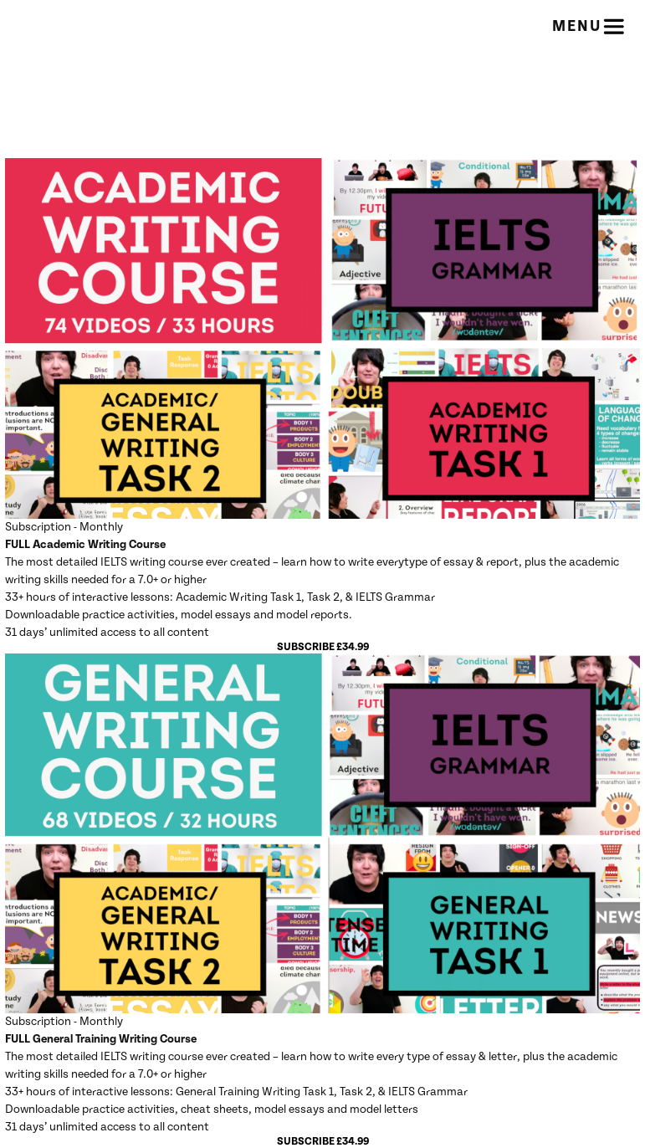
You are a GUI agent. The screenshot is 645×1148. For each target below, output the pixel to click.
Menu (589, 26)
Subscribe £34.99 (323, 647)
